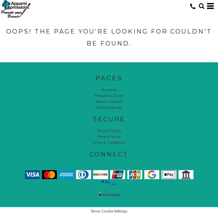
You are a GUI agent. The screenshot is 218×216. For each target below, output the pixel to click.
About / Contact (109, 101)
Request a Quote (109, 95)
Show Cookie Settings (109, 211)
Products (109, 89)
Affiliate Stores (109, 107)
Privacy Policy (109, 136)
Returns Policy (109, 131)
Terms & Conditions (109, 142)
